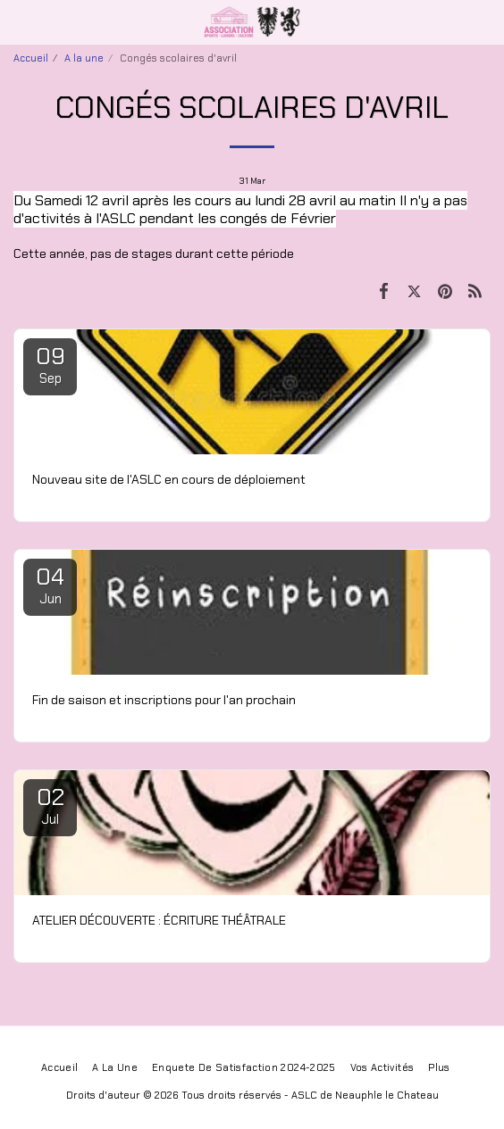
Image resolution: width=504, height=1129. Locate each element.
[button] (19, 21)
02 (50, 805)
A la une (84, 58)
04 (50, 584)
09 (50, 364)
